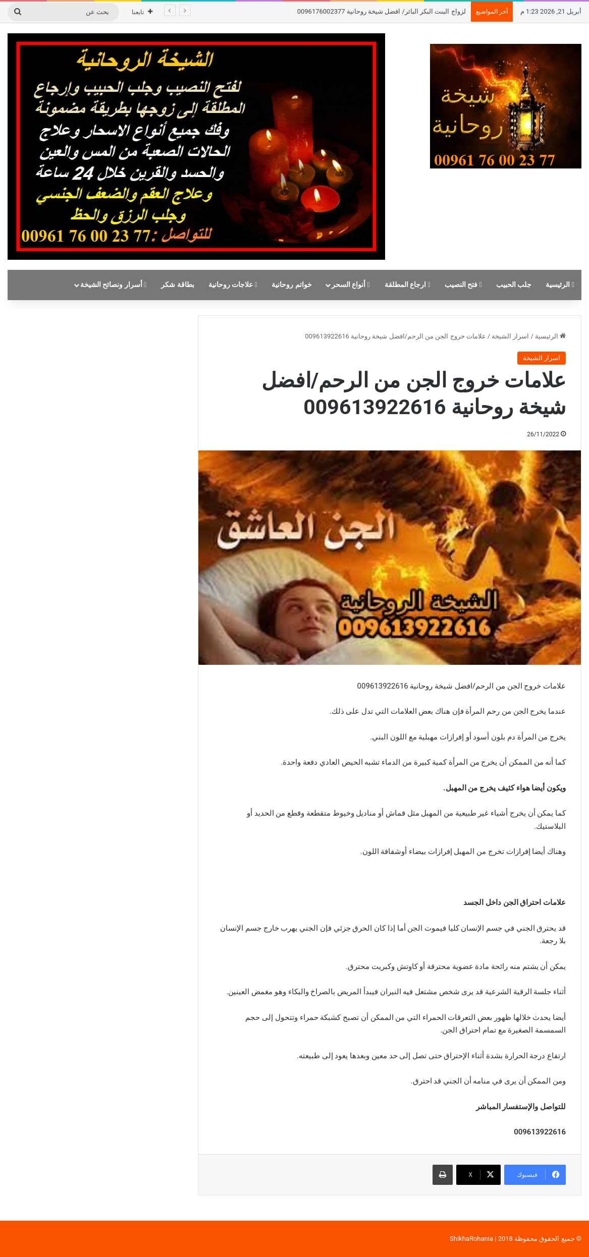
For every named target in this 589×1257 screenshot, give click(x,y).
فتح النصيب (463, 285)
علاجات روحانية (232, 285)
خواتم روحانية (292, 285)
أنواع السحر (351, 285)
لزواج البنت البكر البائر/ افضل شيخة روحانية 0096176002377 (381, 11)
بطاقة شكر (177, 285)
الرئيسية (560, 285)
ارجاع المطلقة (408, 285)
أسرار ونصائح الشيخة (113, 285)
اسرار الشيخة (510, 336)
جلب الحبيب (514, 285)
